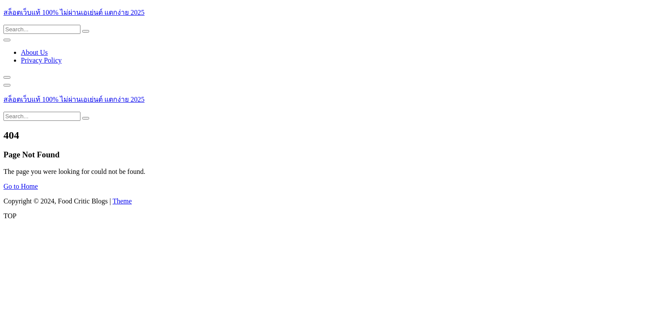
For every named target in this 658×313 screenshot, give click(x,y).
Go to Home (20, 186)
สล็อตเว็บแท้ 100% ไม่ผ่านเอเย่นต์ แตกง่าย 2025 (73, 12)
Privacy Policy (41, 60)
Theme (122, 201)
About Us (34, 52)
